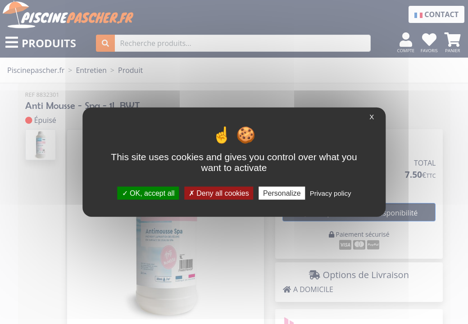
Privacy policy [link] (330, 193)
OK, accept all (148, 193)
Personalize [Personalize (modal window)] (282, 193)
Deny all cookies (219, 193)
